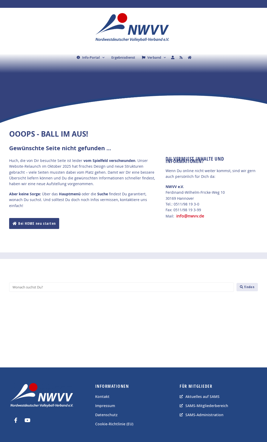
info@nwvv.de (190, 216)
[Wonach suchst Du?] (121, 287)
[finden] (247, 287)
